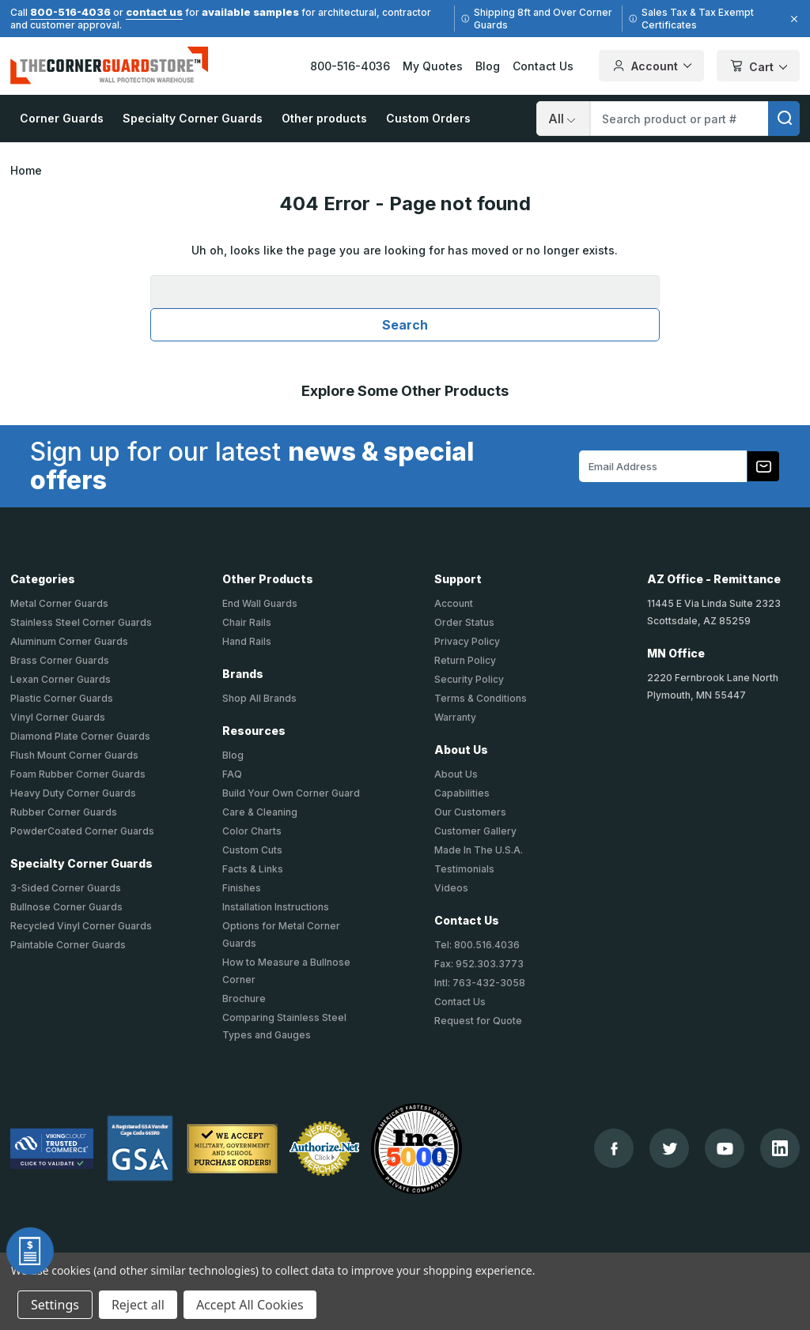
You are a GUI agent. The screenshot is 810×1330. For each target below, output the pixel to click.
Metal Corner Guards (59, 603)
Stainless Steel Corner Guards (81, 622)
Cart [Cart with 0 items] (758, 67)
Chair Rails (246, 622)
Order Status (464, 622)
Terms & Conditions (480, 698)
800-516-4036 (70, 12)
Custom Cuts (252, 850)
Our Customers (470, 812)
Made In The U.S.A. (478, 850)
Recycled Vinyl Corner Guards (81, 926)
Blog (487, 66)
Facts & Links (252, 869)
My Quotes (433, 66)
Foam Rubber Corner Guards (78, 774)
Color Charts (252, 831)
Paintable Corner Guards (68, 945)
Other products (324, 118)
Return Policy (465, 660)
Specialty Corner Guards (193, 118)
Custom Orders (428, 118)
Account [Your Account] (651, 65)
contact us (154, 12)
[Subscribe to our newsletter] (763, 466)
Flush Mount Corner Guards (74, 755)
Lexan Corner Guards (60, 679)
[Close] (792, 19)
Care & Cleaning (259, 812)
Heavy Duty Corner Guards (73, 793)
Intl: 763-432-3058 (479, 983)
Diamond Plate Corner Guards (80, 736)
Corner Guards (62, 118)
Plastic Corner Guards (61, 698)
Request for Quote (478, 1021)
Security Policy (469, 679)
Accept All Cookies (250, 1304)
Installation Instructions (275, 907)
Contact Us (543, 66)
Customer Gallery (475, 831)
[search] (784, 118)
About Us (456, 774)
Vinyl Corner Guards (57, 717)
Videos (451, 888)
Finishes (241, 888)
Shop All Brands (259, 698)
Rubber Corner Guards (63, 812)
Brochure (244, 998)
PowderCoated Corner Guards (82, 831)
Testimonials (464, 869)
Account (453, 603)
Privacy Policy (467, 641)
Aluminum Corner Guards (69, 641)
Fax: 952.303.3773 (479, 964)
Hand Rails (246, 641)
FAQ (232, 774)
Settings (55, 1304)
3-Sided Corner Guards (65, 888)
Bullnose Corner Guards (66, 907)
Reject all (138, 1304)
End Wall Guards (259, 603)
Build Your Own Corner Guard (291, 793)
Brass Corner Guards (59, 660)
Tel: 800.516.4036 (477, 945)
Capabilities (462, 793)
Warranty (455, 717)
